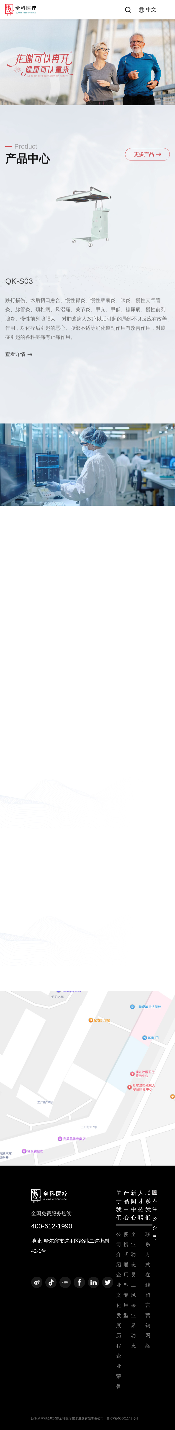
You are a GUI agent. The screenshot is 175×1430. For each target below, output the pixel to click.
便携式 (126, 1244)
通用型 (126, 1275)
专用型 (126, 1305)
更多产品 (147, 156)
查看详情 (18, 356)
